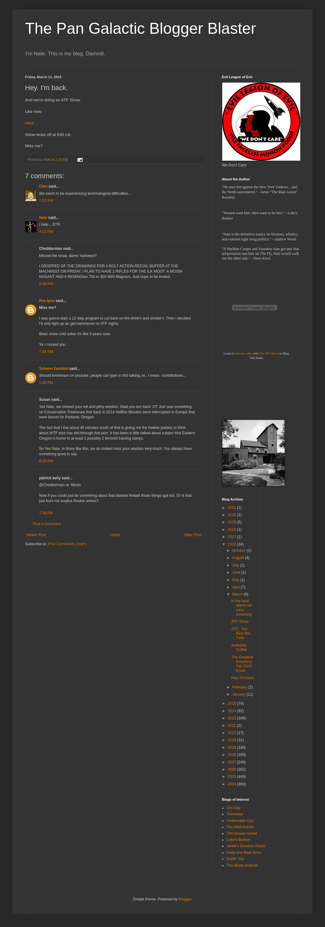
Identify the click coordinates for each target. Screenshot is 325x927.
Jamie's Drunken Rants (246, 846)
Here (29, 123)
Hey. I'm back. (243, 678)
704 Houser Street (242, 833)
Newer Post (36, 535)
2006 (232, 769)
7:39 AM (46, 513)
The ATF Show (268, 353)
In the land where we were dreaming (241, 608)
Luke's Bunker (238, 840)
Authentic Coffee (239, 647)
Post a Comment (47, 524)
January (239, 694)
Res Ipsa (46, 301)
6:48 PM (46, 284)
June (236, 572)
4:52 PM (46, 231)
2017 (232, 537)
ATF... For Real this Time (241, 633)
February (240, 687)
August (238, 558)
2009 (232, 747)
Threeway (235, 814)
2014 (232, 711)
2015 (232, 703)
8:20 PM (46, 461)
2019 (232, 522)
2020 (232, 515)
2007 (232, 762)
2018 (232, 529)
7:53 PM (46, 201)
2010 (232, 740)
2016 (232, 544)
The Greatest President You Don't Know (242, 664)
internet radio (243, 353)
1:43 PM (46, 382)
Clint (43, 186)
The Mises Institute (242, 865)
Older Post (193, 535)
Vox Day (234, 808)
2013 (232, 718)
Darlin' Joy (235, 859)
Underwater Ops (240, 821)
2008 (232, 755)
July (236, 565)
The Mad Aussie (240, 827)
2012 (232, 725)
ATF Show (239, 621)
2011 (232, 733)
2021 (232, 508)
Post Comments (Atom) (67, 544)
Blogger (184, 899)
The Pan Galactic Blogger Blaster (140, 28)
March (238, 594)
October (239, 550)
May (236, 580)
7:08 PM (46, 352)
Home (115, 535)
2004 (232, 784)
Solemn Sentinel (53, 368)
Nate (43, 217)
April (236, 587)
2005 (232, 776)
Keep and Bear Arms (244, 852)
